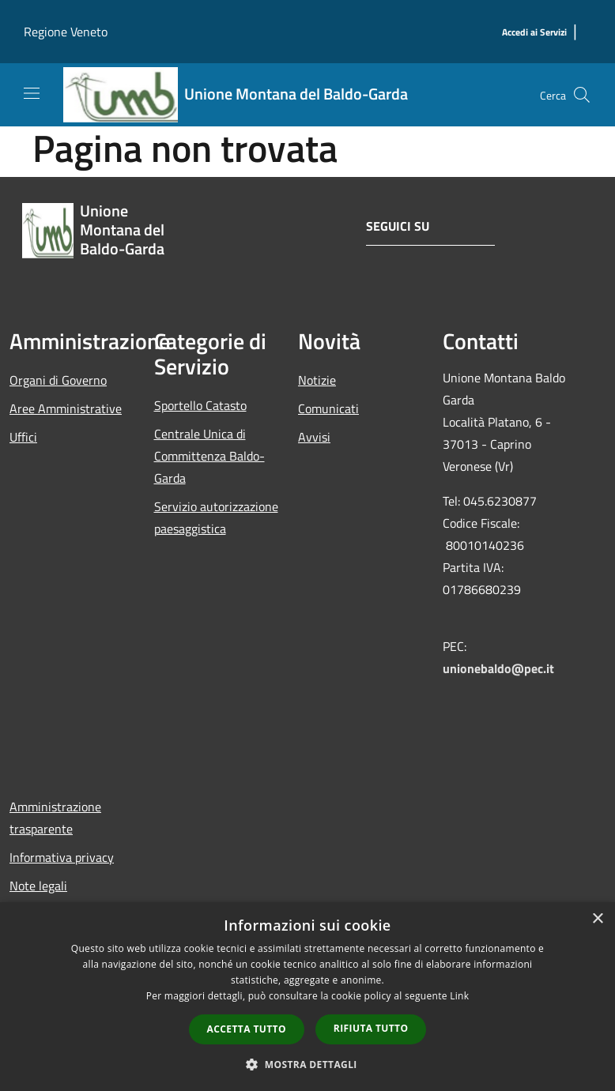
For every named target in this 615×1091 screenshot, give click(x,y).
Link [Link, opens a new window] (459, 996)
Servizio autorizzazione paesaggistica (216, 517)
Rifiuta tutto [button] (371, 1028)
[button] (307, 1064)
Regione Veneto (66, 31)
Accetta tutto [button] (246, 1029)
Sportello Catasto (200, 405)
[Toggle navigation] (31, 93)
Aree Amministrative (65, 408)
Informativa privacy (61, 857)
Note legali (38, 885)
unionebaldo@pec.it (500, 668)
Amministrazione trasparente (55, 817)
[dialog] (307, 996)
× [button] (597, 919)
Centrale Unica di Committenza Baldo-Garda (209, 455)
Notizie (317, 380)
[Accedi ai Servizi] (534, 32)
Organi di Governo (58, 380)
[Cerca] (581, 94)
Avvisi (314, 436)
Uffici (23, 436)
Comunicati (328, 408)
